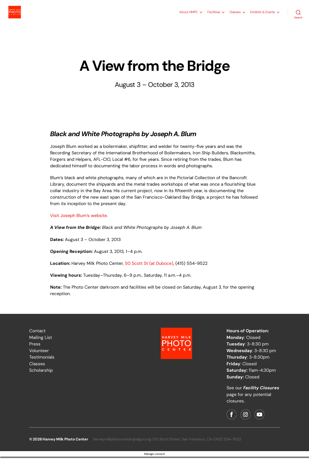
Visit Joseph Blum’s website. (79, 222)
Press (35, 350)
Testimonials (41, 363)
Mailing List (40, 344)
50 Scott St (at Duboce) (149, 270)
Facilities (213, 15)
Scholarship (41, 376)
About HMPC (188, 15)
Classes (235, 15)
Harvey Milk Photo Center (65, 445)
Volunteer (39, 357)
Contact (37, 337)
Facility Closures (261, 394)
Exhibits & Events (262, 15)
